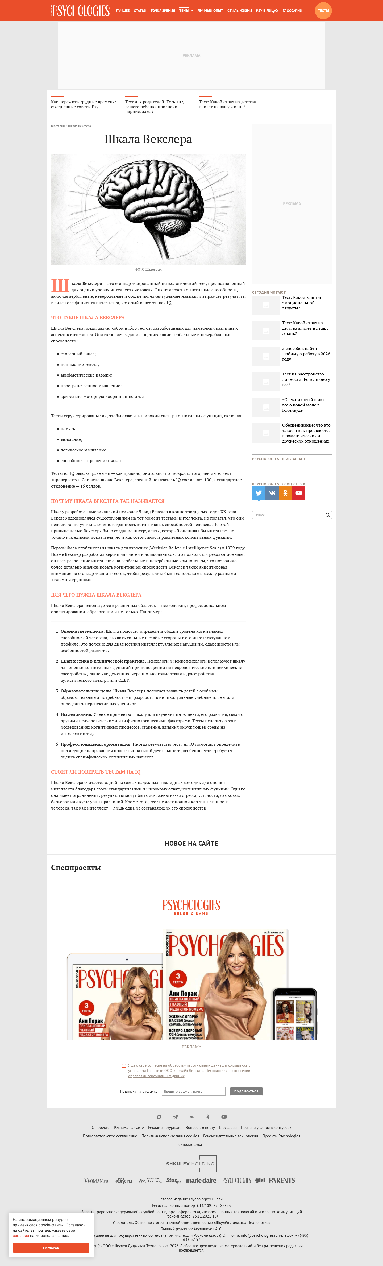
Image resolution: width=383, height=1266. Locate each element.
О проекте (101, 1128)
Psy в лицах (267, 10)
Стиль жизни (239, 10)
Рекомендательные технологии (230, 1136)
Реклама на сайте (129, 1128)
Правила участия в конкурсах (266, 1128)
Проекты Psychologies (281, 1136)
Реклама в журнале (164, 1128)
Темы (184, 10)
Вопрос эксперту (200, 1128)
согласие (21, 1235)
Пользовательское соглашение (110, 1136)
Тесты (323, 10)
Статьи (140, 10)
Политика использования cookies (170, 1136)
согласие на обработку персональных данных (186, 1066)
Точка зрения (163, 10)
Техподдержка (189, 1145)
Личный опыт (210, 10)
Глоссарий (292, 10)
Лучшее (123, 10)
